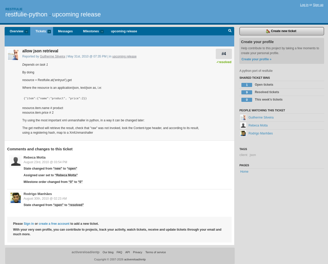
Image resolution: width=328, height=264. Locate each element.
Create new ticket (281, 31)
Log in (304, 5)
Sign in (29, 224)
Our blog (107, 252)
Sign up (318, 5)
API (127, 252)
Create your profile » (256, 59)
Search (230, 31)
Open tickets (257, 85)
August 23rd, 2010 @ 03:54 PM (45, 162)
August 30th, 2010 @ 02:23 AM (45, 198)
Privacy (137, 252)
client (243, 155)
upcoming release (76, 14)
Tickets (40, 32)
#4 (224, 54)
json (253, 155)
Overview (16, 32)
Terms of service (155, 252)
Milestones (91, 32)
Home (244, 171)
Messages (65, 31)
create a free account (54, 224)
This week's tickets (261, 100)
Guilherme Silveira (52, 56)
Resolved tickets (260, 92)
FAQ (119, 252)
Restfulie (14, 9)
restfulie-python (26, 14)
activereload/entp (86, 252)
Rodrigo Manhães (38, 194)
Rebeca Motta (35, 157)
